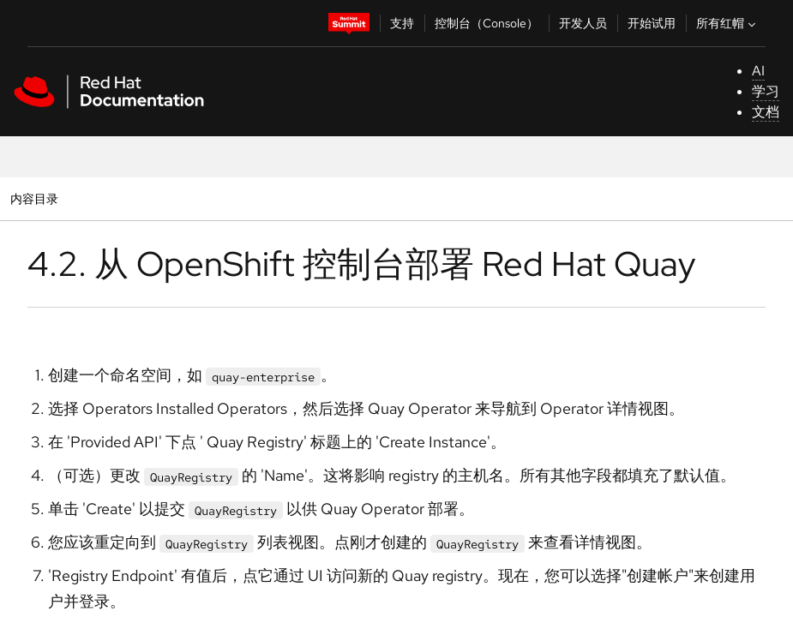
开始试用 (652, 23)
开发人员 (583, 23)
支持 (402, 23)
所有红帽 (728, 23)
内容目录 (33, 198)
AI (758, 71)
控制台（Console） (486, 23)
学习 (765, 91)
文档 (765, 112)
